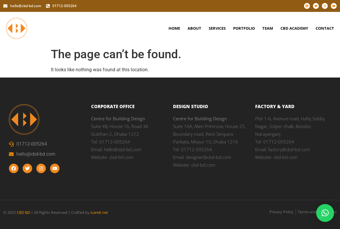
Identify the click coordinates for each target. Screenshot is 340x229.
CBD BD (23, 212)
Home (174, 28)
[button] (325, 213)
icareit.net (99, 212)
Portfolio (244, 28)
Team (267, 28)
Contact (325, 28)
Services (217, 28)
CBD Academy (294, 28)
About (194, 28)
